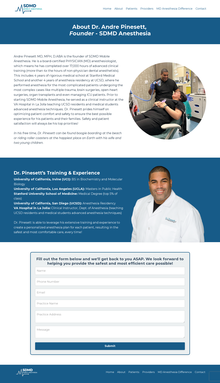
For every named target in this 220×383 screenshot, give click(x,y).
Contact (200, 8)
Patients (131, 8)
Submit (110, 349)
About (118, 8)
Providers (146, 8)
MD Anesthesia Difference (174, 8)
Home (107, 8)
